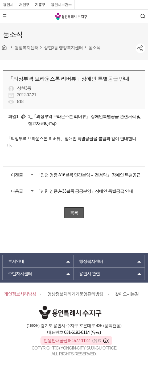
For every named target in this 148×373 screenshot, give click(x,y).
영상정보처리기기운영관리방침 (75, 294)
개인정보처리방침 (20, 294)
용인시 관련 (89, 273)
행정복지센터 (91, 261)
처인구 (24, 4)
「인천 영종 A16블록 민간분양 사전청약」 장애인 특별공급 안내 (90, 175)
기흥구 (40, 4)
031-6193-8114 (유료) (82, 332)
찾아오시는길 (127, 294)
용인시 (8, 4)
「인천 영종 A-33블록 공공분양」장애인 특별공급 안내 (84, 191)
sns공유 (140, 48)
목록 (74, 213)
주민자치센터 (20, 273)
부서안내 (16, 261)
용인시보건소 (61, 4)
